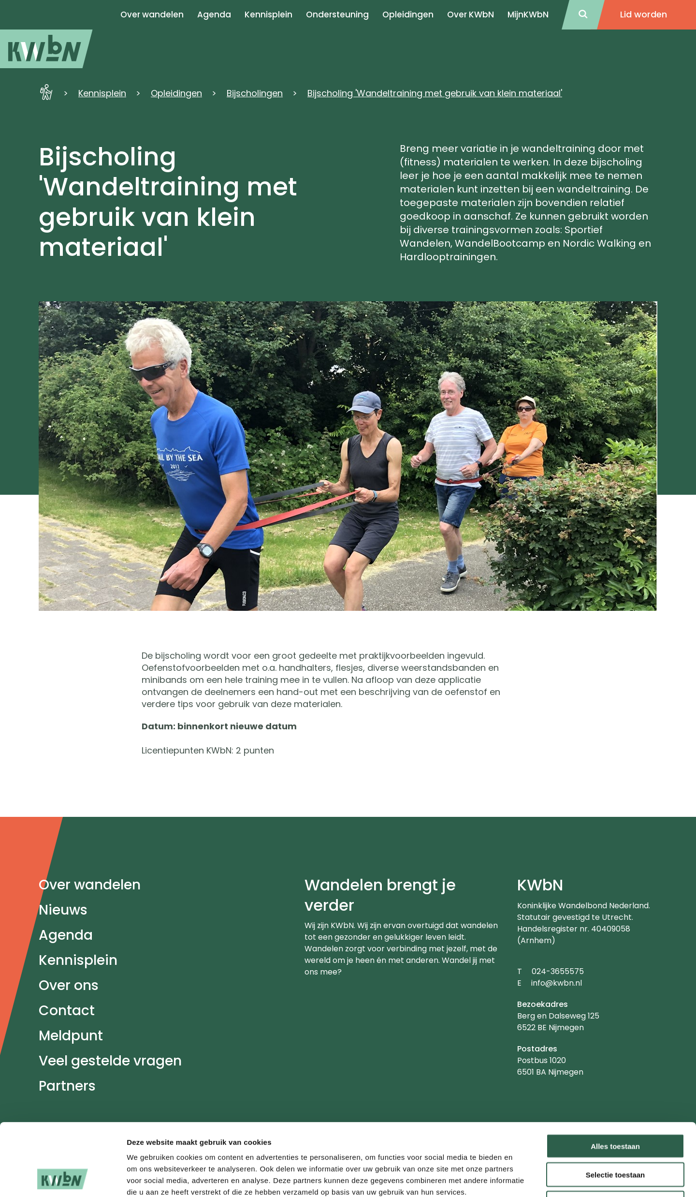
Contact (67, 1010)
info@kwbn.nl (556, 983)
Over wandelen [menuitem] (152, 14)
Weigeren (615, 1135)
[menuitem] (46, 49)
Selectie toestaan (615, 1107)
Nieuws (63, 910)
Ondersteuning (337, 14)
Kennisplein (268, 14)
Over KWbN (470, 14)
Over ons (69, 985)
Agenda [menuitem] (214, 14)
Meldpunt (71, 1035)
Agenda (66, 935)
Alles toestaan (615, 1078)
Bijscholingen (255, 93)
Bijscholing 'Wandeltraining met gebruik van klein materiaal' (434, 93)
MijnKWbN (528, 14)
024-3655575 (558, 971)
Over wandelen (90, 884)
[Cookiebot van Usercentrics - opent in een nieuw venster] (62, 1178)
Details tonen (522, 1178)
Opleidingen (408, 14)
